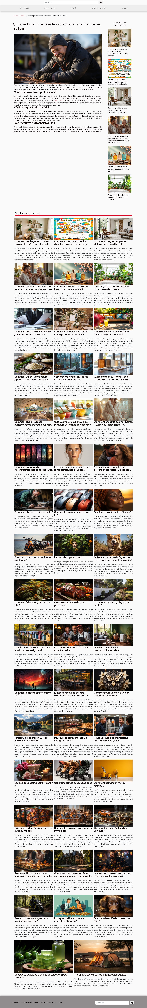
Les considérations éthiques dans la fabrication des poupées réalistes (72, 470)
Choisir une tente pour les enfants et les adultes (100, 974)
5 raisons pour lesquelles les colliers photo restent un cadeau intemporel (111, 470)
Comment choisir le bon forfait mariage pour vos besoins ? (70, 333)
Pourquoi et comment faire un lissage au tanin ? (70, 739)
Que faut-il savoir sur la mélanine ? (112, 512)
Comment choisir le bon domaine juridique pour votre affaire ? (32, 333)
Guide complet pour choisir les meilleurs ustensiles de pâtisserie (72, 423)
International (49, 8)
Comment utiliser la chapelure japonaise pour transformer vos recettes (31, 379)
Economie (24, 8)
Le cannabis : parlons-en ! (68, 557)
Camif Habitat (58, 100)
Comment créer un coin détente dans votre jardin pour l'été (111, 333)
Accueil (15, 16)
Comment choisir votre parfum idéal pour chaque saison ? (119, 169)
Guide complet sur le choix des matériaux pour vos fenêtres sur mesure (111, 379)
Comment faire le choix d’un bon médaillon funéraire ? (111, 694)
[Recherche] (71, 2)
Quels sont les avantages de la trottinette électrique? (31, 919)
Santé (73, 8)
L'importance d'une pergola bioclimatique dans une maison (71, 694)
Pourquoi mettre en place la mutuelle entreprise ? (69, 919)
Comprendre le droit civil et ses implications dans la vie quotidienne (71, 379)
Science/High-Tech (98, 8)
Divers (124, 8)
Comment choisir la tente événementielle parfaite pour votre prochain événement (33, 425)
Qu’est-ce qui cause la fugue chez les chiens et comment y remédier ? (113, 559)
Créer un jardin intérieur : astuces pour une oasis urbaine (118, 197)
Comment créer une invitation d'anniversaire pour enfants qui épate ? (118, 82)
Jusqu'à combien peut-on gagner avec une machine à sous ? (112, 874)
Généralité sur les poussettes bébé (73, 782)
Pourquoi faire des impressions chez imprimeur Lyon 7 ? (111, 739)
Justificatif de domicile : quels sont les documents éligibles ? (33, 649)
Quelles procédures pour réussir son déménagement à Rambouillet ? (73, 876)
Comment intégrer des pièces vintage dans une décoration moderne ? (118, 110)
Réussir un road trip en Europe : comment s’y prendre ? (31, 739)
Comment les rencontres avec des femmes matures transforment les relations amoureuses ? (119, 139)
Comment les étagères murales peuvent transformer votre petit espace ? (117, 52)
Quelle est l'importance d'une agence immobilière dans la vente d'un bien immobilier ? (32, 876)
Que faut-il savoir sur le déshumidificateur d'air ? (107, 649)
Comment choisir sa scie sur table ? (33, 512)
